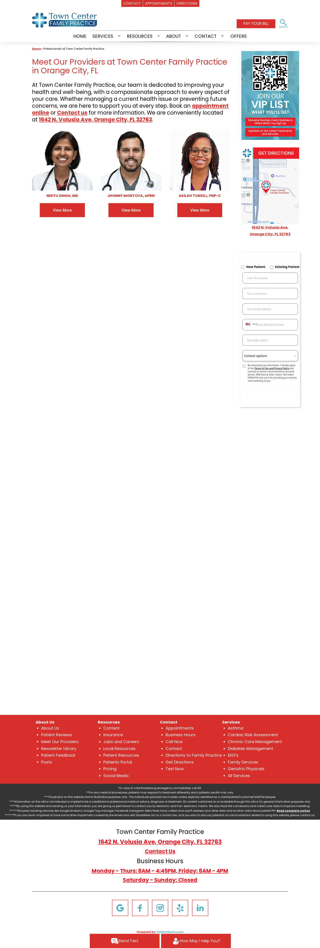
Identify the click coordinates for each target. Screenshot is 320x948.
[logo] (65, 20)
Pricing (109, 768)
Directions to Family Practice (194, 755)
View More (62, 210)
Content (111, 728)
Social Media (115, 775)
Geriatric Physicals (246, 768)
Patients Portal (117, 762)
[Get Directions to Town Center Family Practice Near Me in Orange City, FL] (270, 185)
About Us (50, 728)
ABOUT (173, 36)
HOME (79, 36)
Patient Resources (121, 755)
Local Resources (119, 748)
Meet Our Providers (60, 741)
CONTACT (205, 36)
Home (36, 49)
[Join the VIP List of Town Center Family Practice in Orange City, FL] (270, 95)
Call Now (174, 741)
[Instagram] (160, 907)
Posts (46, 762)
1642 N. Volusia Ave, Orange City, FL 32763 (160, 842)
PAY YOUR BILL (256, 23)
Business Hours (181, 735)
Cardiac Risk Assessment (253, 735)
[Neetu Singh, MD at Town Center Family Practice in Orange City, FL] (62, 160)
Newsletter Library (58, 748)
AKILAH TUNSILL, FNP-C (200, 195)
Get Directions (180, 762)
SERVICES (102, 36)
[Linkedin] (200, 907)
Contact (174, 748)
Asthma (235, 728)
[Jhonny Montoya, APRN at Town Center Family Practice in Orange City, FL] (131, 160)
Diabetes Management (250, 748)
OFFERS (238, 36)
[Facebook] (140, 907)
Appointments (180, 728)
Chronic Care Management (255, 741)
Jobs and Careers (121, 741)
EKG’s (233, 755)
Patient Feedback (58, 755)
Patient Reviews (56, 735)
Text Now (175, 768)
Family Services (243, 762)
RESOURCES (139, 36)
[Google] (120, 907)
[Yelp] (180, 907)
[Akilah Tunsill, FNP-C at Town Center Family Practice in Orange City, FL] (199, 160)
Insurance (113, 735)
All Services (239, 775)
